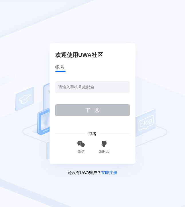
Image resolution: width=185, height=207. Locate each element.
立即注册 (109, 172)
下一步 (92, 110)
